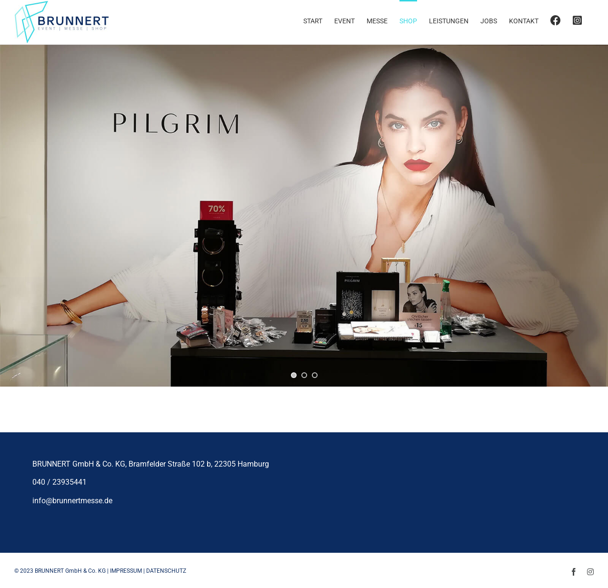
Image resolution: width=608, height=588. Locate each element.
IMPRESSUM (126, 571)
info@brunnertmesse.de (72, 500)
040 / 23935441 (59, 482)
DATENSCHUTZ (166, 571)
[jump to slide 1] (294, 375)
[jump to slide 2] (304, 375)
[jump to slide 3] (315, 375)
